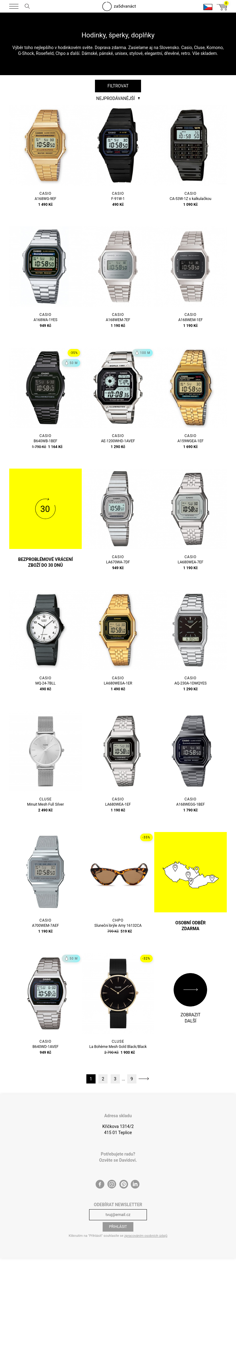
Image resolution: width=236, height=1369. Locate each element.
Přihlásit (118, 1227)
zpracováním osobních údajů (145, 1236)
